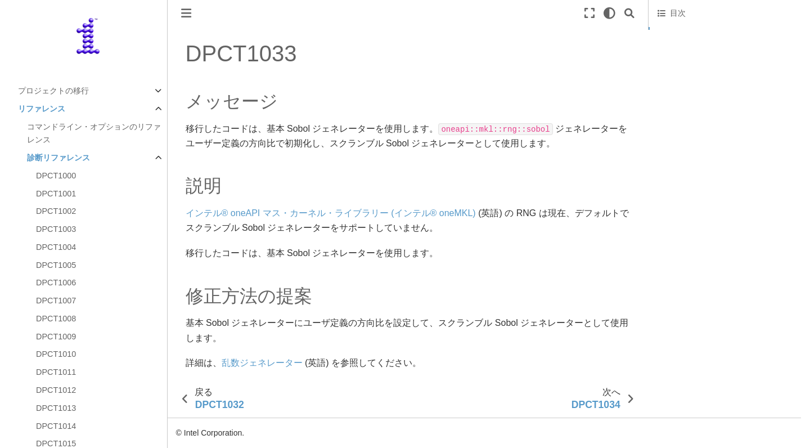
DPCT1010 (56, 354)
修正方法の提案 (685, 65)
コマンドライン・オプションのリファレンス (94, 133)
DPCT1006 (56, 282)
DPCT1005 (56, 265)
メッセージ (678, 34)
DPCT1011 (56, 372)
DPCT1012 (56, 390)
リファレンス (41, 108)
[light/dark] (609, 13)
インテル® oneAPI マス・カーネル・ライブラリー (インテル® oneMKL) (331, 213)
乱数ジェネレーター (262, 363)
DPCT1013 (56, 408)
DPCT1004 (56, 247)
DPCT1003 (56, 229)
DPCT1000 (56, 175)
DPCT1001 (56, 193)
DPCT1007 (56, 300)
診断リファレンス (58, 157)
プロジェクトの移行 (53, 90)
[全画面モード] (589, 13)
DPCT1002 (56, 211)
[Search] (629, 13)
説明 (665, 50)
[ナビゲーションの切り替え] (186, 13)
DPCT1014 (56, 426)
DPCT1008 (56, 318)
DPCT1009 (56, 336)
